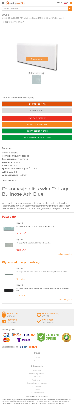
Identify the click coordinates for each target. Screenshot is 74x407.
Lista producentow (37, 393)
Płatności (37, 377)
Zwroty (37, 389)
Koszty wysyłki (37, 380)
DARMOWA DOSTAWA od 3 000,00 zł (37, 137)
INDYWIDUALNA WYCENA (37, 125)
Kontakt (37, 360)
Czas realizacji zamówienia (37, 383)
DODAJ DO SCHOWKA (37, 104)
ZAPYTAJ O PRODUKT (37, 118)
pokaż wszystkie (65, 254)
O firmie (37, 357)
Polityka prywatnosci (37, 374)
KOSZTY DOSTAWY (37, 110)
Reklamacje (37, 386)
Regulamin (37, 370)
